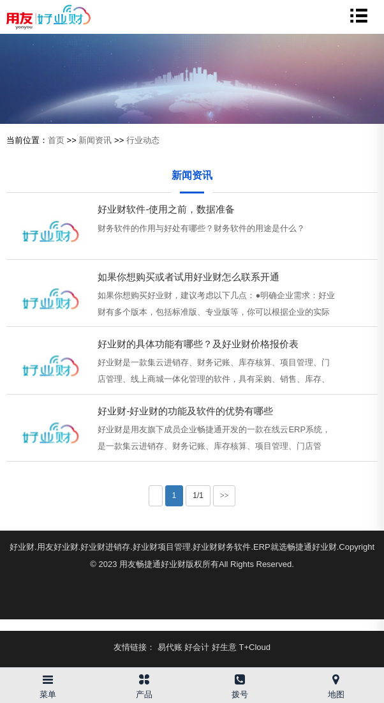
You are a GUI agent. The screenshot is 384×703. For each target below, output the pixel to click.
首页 (56, 140)
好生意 (224, 647)
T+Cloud (255, 647)
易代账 (170, 647)
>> (224, 495)
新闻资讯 (95, 140)
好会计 (196, 647)
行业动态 (142, 140)
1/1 (198, 495)
